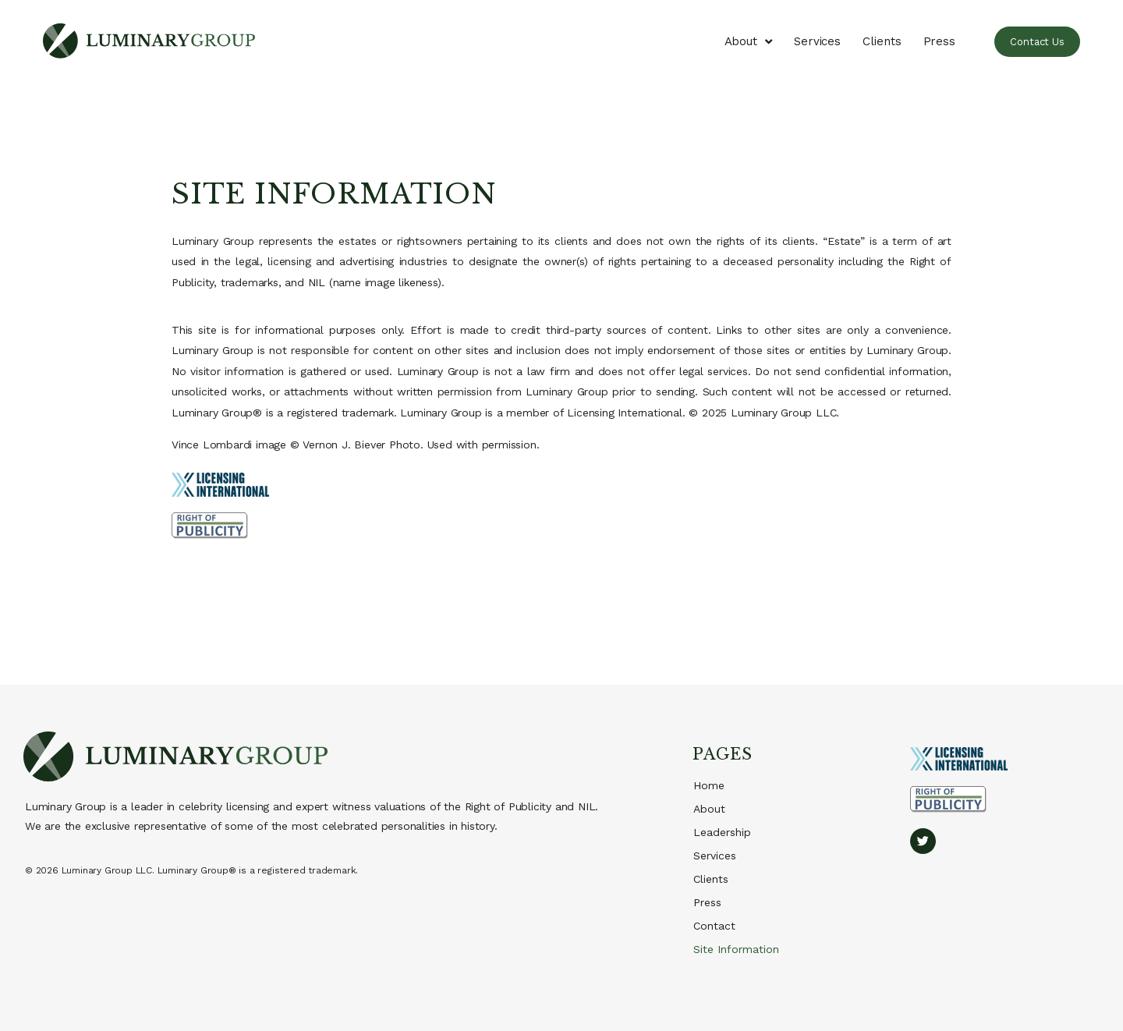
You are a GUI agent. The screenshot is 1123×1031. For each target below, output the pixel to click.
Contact (714, 925)
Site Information (736, 949)
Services (817, 41)
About (748, 41)
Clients (882, 41)
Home (708, 785)
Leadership (722, 832)
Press (939, 41)
